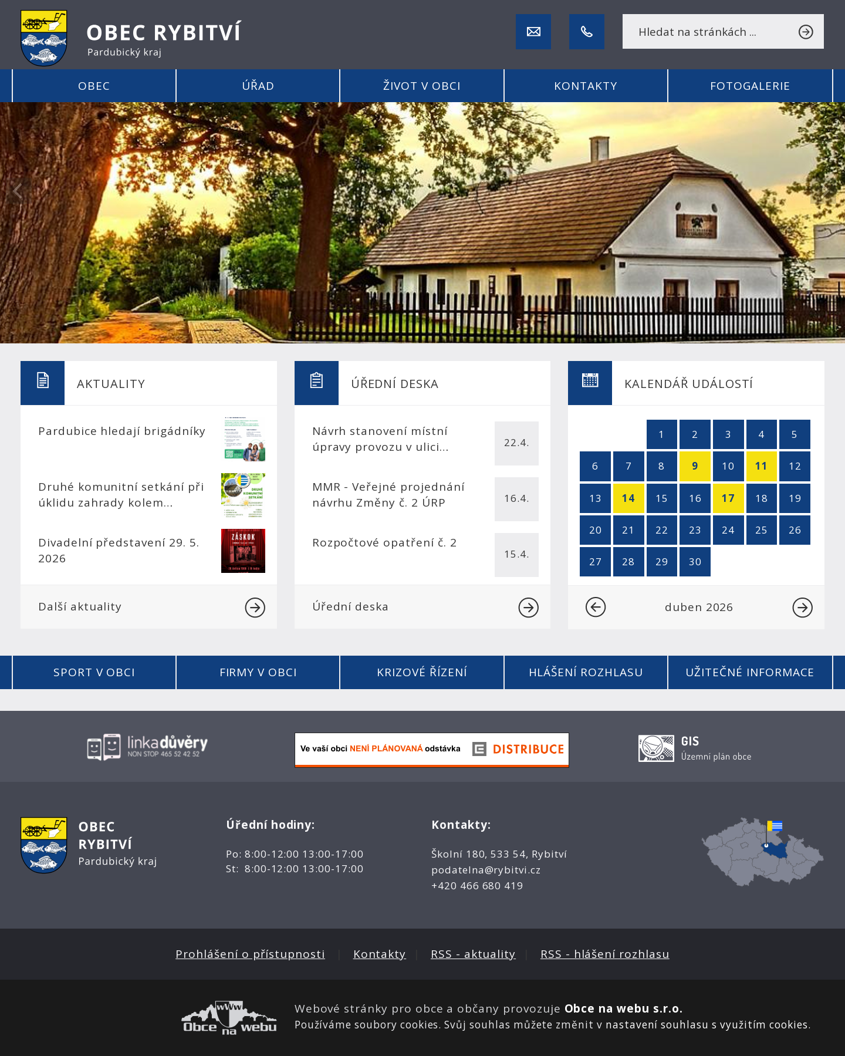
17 (728, 498)
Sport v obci (94, 672)
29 (661, 561)
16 (695, 498)
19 (795, 498)
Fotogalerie (750, 85)
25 (761, 530)
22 (661, 530)
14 (628, 498)
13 (595, 498)
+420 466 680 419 (477, 885)
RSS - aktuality (473, 953)
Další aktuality (151, 607)
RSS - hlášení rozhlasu (605, 953)
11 (761, 466)
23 (695, 530)
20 (595, 530)
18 (761, 498)
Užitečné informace (749, 672)
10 (728, 466)
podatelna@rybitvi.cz (486, 869)
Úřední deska (425, 607)
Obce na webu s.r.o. (624, 1008)
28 (628, 561)
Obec (94, 85)
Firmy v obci (258, 672)
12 (795, 466)
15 (661, 498)
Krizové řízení (422, 672)
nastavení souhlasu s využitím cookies (707, 1024)
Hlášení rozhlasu (586, 672)
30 (695, 561)
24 (728, 530)
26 (795, 530)
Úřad (258, 85)
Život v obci (421, 85)
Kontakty (585, 85)
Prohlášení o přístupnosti (250, 953)
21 (628, 530)
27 (595, 561)
